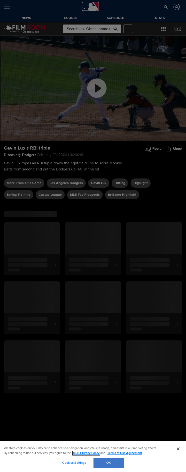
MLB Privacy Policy (86, 453)
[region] (93, 456)
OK (108, 463)
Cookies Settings (74, 463)
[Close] (178, 449)
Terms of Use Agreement (124, 453)
